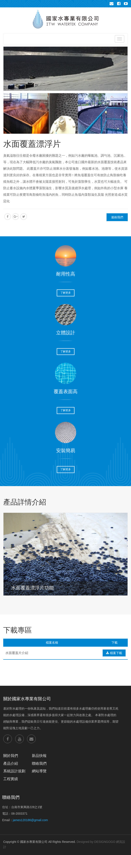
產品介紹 (10, 763)
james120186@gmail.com (30, 820)
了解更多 (65, 290)
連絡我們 (117, 217)
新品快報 (39, 756)
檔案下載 (114, 653)
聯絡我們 (39, 763)
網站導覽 (39, 771)
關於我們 (10, 756)
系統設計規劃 (14, 771)
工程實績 (10, 779)
